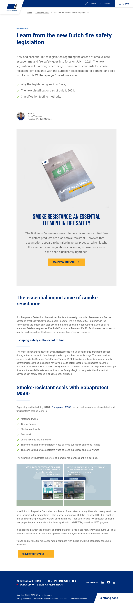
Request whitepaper (64, 262)
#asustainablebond (29, 581)
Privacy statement (24, 599)
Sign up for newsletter (61, 581)
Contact (90, 3)
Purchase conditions (79, 599)
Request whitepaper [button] (33, 554)
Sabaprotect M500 (61, 407)
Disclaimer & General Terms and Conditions (50, 599)
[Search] (105, 3)
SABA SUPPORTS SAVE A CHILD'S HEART (40, 584)
